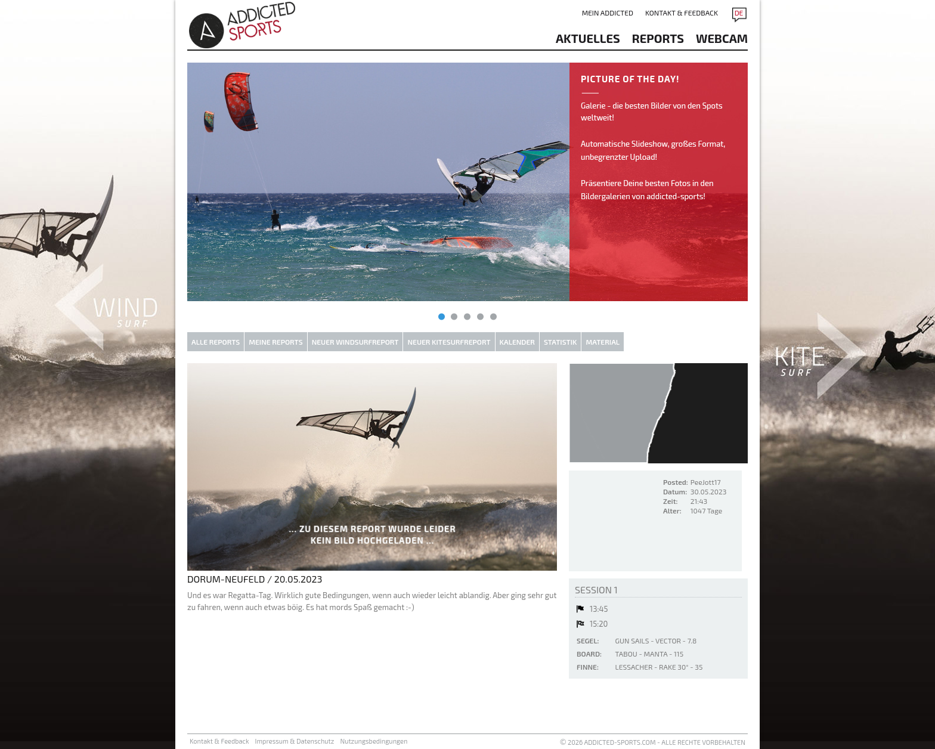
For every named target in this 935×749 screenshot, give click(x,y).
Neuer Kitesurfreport (448, 342)
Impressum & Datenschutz (295, 741)
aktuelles (588, 38)
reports (658, 38)
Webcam (722, 38)
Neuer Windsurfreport (355, 342)
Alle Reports (215, 342)
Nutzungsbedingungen (373, 741)
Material (603, 342)
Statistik (560, 342)
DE (739, 12)
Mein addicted (607, 12)
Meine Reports (275, 342)
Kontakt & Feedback (681, 12)
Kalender (517, 342)
